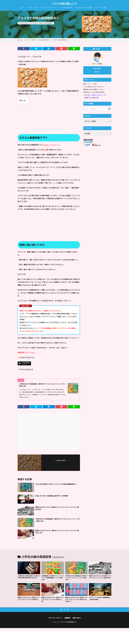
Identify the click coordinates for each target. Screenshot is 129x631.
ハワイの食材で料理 (66, 7)
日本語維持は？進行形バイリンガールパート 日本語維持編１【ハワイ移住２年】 (52, 579)
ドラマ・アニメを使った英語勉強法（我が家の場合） (100, 600)
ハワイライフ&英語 (100, 7)
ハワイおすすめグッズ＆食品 (83, 7)
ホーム (22, 7)
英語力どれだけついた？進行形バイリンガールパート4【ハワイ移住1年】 (29, 601)
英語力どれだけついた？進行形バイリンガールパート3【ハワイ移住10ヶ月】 (57, 533)
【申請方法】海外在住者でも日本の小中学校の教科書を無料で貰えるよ (29, 579)
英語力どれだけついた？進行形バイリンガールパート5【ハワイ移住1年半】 (57, 509)
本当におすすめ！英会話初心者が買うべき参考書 (55, 496)
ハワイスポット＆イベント (48, 7)
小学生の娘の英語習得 (46, 23)
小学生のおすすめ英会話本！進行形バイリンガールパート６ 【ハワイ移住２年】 (42, 385)
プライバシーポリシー (54, 620)
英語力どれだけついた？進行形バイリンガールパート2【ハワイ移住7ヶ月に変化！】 (76, 601)
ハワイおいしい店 (31, 7)
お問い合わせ (77, 620)
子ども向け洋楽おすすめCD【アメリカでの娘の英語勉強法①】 (57, 486)
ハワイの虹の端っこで (64, 3)
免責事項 (67, 620)
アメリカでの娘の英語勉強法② (60, 40)
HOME (21, 40)
